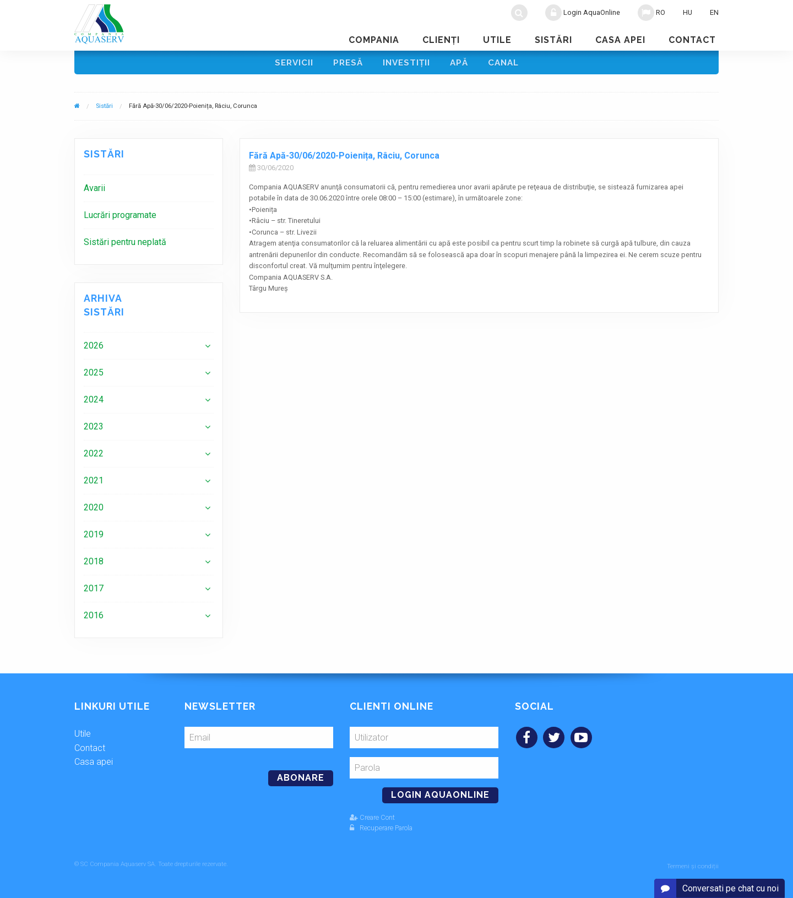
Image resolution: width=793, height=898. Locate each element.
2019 (94, 537)
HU (687, 12)
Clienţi (441, 40)
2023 (94, 429)
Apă (460, 63)
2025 (94, 375)
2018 (94, 564)
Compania (374, 40)
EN (714, 12)
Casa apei (620, 40)
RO (651, 12)
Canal (506, 63)
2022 (94, 456)
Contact (692, 40)
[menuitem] (149, 190)
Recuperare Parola (381, 830)
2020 (94, 510)
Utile (497, 40)
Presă (346, 63)
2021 (94, 483)
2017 (94, 591)
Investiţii (406, 63)
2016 (94, 618)
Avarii (94, 191)
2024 (94, 402)
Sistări (553, 40)
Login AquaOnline (582, 12)
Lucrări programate (120, 218)
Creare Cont (372, 819)
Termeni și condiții (693, 866)
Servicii (290, 63)
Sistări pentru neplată (125, 245)
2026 (94, 348)
